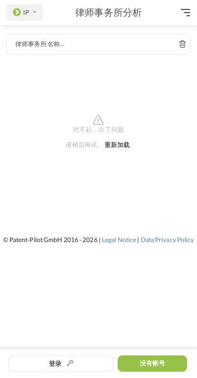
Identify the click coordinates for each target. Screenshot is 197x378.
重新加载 (117, 145)
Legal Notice (119, 240)
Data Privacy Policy (167, 240)
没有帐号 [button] (152, 363)
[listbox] (24, 12)
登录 (61, 364)
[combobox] (98, 44)
